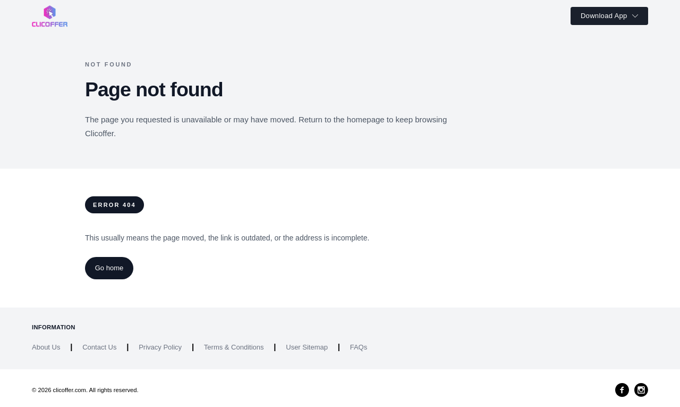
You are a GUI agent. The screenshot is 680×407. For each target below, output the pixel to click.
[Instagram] (641, 390)
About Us (46, 347)
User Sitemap (307, 347)
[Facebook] (622, 390)
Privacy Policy (160, 347)
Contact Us (99, 347)
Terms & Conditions (234, 347)
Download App (609, 16)
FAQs (359, 347)
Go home (109, 268)
